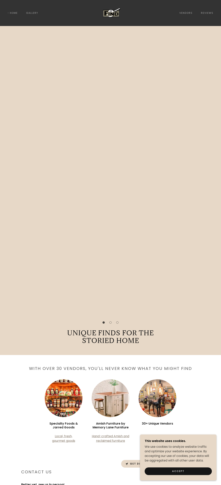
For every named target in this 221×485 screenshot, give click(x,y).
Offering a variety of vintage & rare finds (157, 438)
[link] (110, 13)
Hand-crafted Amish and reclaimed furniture (110, 438)
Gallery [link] (32, 13)
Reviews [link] (207, 13)
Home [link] (14, 13)
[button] (103, 322)
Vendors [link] (186, 13)
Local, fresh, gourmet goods (63, 438)
